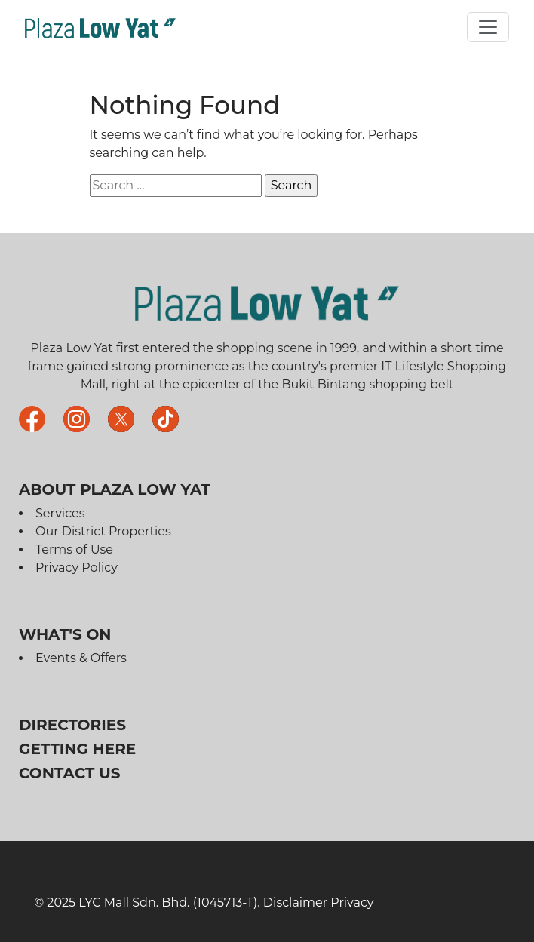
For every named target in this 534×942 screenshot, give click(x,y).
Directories (72, 725)
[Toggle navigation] (488, 27)
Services (59, 513)
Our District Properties (103, 531)
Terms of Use (74, 549)
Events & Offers (81, 658)
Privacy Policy (76, 567)
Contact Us (69, 773)
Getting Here (77, 749)
